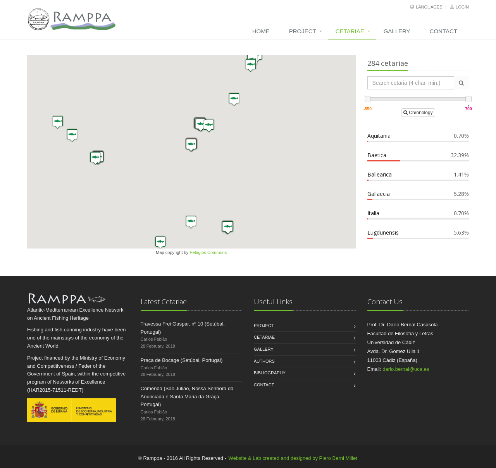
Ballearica (379, 174)
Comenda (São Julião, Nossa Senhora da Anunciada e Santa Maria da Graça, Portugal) (187, 397)
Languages (429, 7)
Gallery (397, 31)
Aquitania (379, 135)
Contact (443, 31)
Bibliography (270, 372)
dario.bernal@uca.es (405, 369)
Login (462, 7)
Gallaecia (378, 193)
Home (261, 31)
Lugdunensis (383, 232)
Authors (264, 361)
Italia (373, 213)
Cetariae (350, 31)
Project (302, 31)
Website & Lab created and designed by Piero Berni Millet (293, 458)
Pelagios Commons (208, 252)
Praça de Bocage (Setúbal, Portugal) (182, 360)
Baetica (376, 155)
